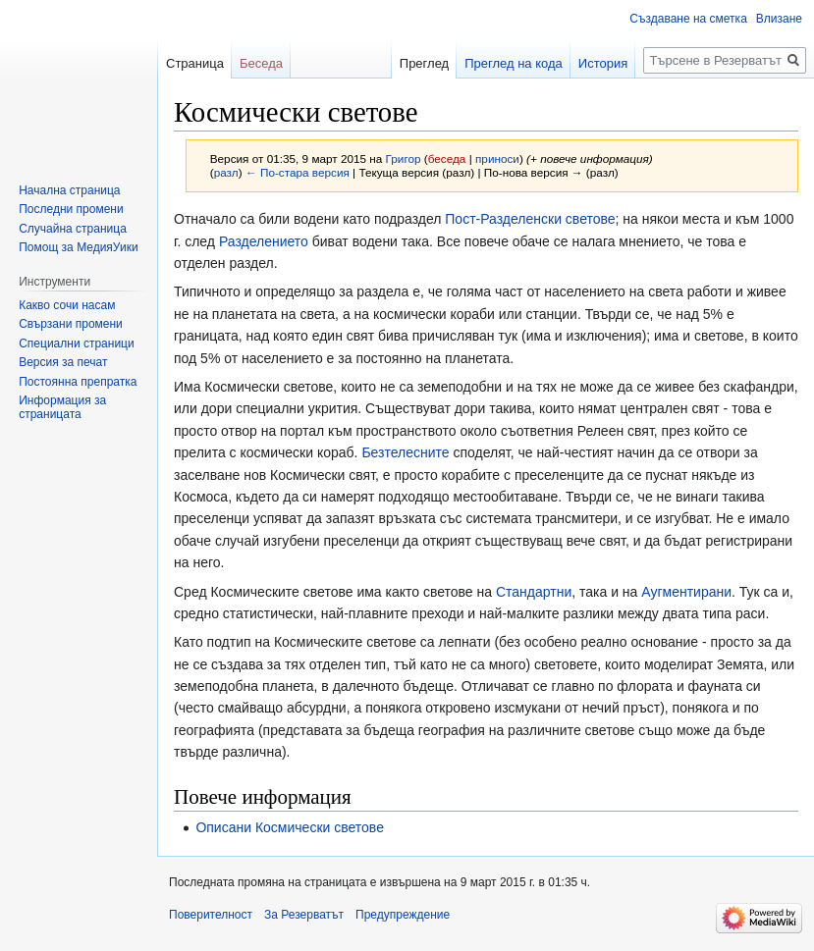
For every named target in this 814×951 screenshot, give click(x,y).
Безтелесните (405, 452)
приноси (497, 158)
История (602, 63)
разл (226, 172)
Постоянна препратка (77, 382)
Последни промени (71, 209)
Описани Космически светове (289, 827)
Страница (195, 63)
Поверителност (210, 915)
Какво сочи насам (67, 305)
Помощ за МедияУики (78, 247)
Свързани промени (71, 324)
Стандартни (533, 592)
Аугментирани (686, 592)
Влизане (779, 19)
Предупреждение (402, 915)
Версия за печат (63, 362)
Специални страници (77, 343)
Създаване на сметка (687, 19)
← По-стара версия (297, 172)
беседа (447, 158)
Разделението (263, 241)
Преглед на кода (513, 63)
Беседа (261, 63)
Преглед (424, 63)
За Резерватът (304, 915)
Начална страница (69, 190)
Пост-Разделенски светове (530, 219)
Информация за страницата (62, 407)
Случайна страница (73, 229)
